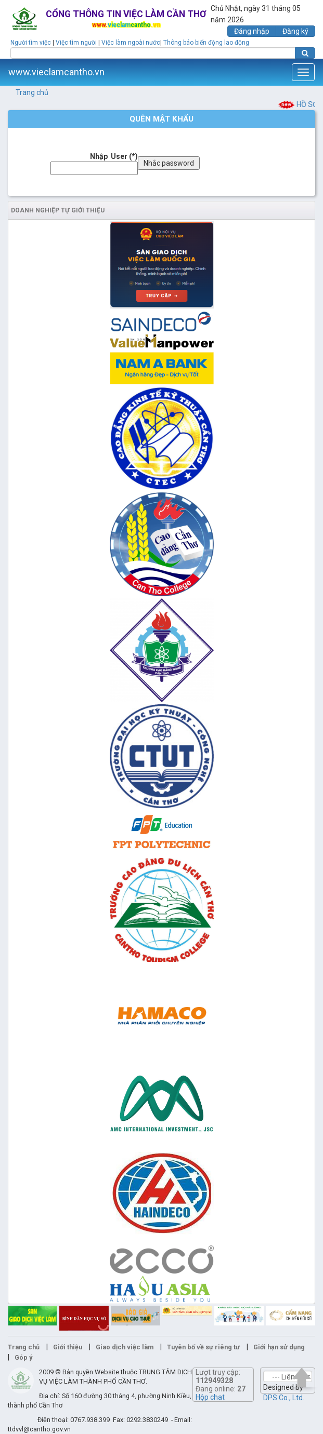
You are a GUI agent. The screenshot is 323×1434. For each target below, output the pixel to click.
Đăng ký (295, 31)
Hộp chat (210, 1397)
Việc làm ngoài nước (130, 42)
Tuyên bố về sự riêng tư (203, 1347)
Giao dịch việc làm (124, 1347)
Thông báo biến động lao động (206, 42)
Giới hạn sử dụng (279, 1347)
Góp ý (23, 1357)
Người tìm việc (30, 42)
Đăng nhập (251, 31)
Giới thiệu (67, 1347)
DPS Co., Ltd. (283, 1397)
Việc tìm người (76, 42)
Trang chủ (32, 92)
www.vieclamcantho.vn (56, 71)
